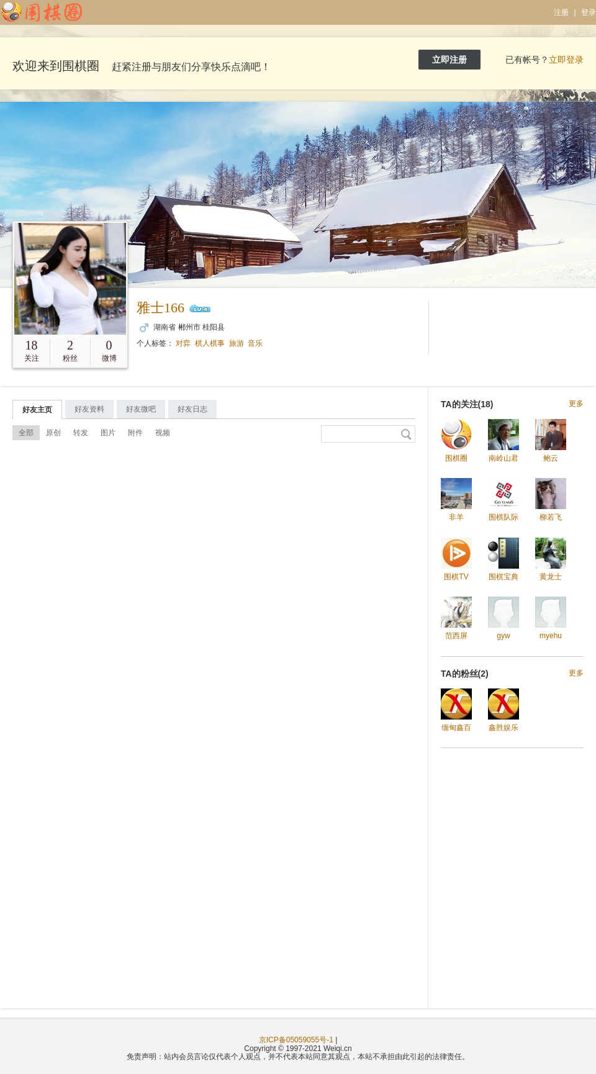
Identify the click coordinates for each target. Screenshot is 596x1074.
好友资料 (89, 409)
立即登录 (566, 60)
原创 (53, 432)
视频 (162, 432)
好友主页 (37, 409)
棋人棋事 (210, 343)
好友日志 (192, 409)
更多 (576, 404)
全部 (26, 432)
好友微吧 (141, 409)
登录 (588, 12)
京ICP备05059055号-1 (296, 1040)
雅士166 (160, 307)
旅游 (236, 343)
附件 (135, 432)
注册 (561, 12)
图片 (108, 432)
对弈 (183, 343)
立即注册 (449, 60)
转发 (80, 432)
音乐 (255, 343)
